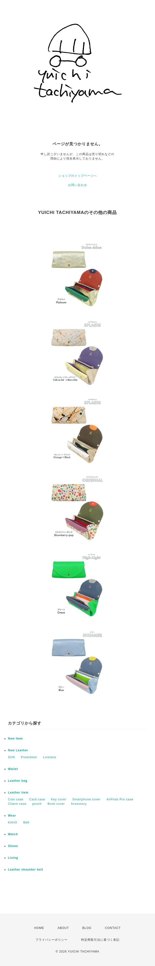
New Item (15, 738)
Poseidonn (29, 757)
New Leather (18, 750)
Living (13, 858)
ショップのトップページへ (77, 175)
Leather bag (17, 780)
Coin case (15, 799)
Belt (26, 822)
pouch (37, 804)
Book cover (56, 804)
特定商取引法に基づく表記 (100, 939)
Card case (37, 799)
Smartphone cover (86, 799)
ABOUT (63, 928)
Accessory (78, 804)
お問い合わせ (77, 185)
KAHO (12, 822)
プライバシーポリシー (51, 939)
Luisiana (49, 757)
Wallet (13, 769)
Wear (12, 815)
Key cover (58, 799)
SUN (11, 757)
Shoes (13, 846)
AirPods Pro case (119, 799)
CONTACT (113, 928)
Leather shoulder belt (25, 869)
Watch (13, 834)
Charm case (17, 804)
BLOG (86, 928)
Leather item (18, 792)
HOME (39, 928)
